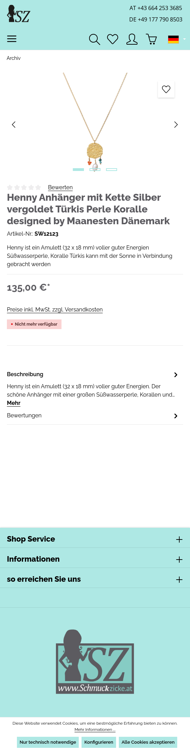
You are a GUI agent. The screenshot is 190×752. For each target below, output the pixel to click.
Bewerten (60, 187)
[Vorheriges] (14, 124)
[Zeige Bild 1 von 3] (78, 169)
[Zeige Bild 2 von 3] (95, 169)
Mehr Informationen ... (95, 729)
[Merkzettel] (113, 39)
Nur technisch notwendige (47, 742)
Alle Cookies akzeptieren (148, 742)
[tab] (93, 384)
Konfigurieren (99, 742)
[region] (95, 124)
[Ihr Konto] (132, 39)
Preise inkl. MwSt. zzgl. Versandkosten (54, 309)
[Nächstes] (175, 124)
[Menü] (12, 39)
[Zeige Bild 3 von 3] (111, 169)
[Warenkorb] (151, 39)
